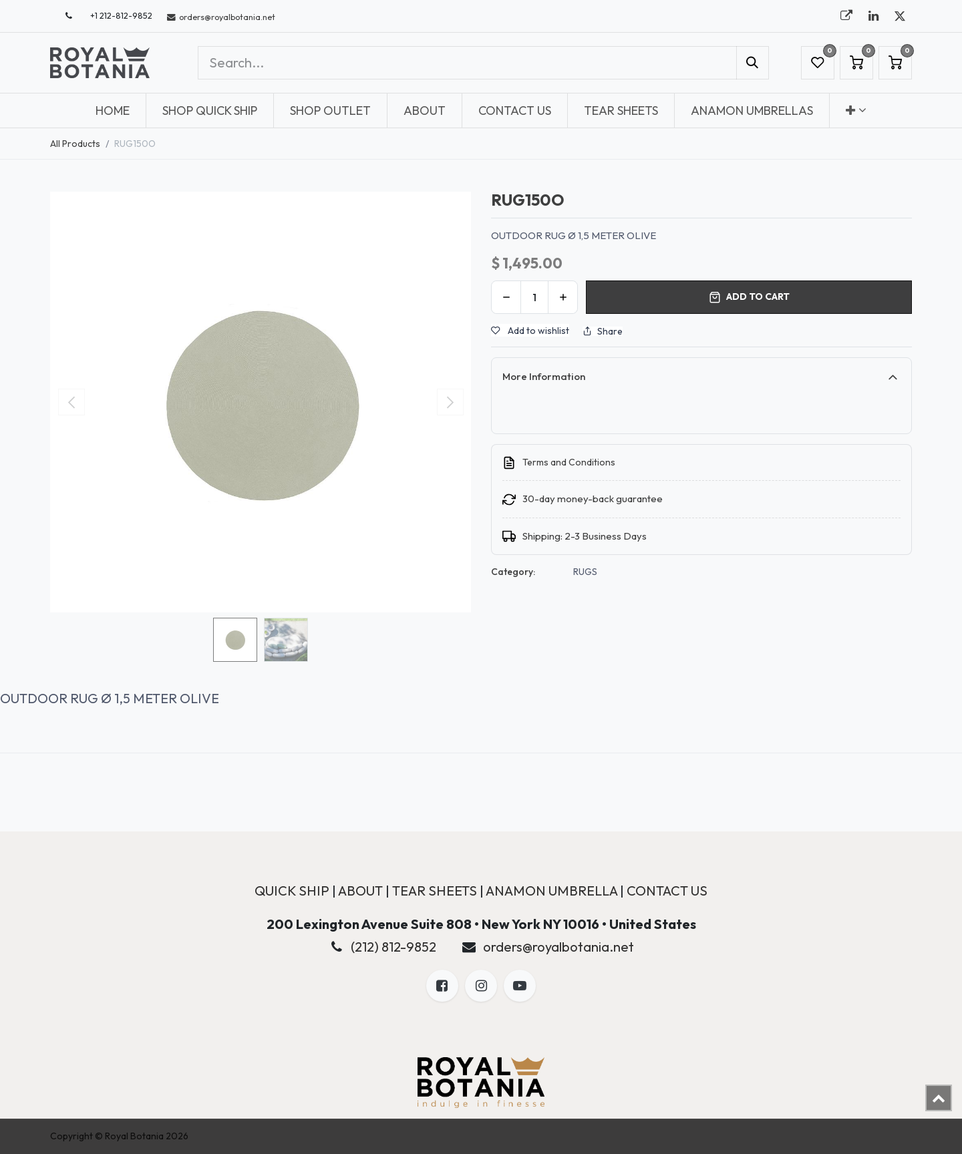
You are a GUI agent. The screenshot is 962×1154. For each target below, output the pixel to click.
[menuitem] (112, 110)
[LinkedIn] (873, 16)
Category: (513, 572)
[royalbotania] (846, 16)
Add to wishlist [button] (530, 331)
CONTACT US (667, 890)
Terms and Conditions (568, 462)
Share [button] (603, 331)
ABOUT (360, 890)
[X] (900, 16)
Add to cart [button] (749, 297)
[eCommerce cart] (856, 62)
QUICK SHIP (292, 890)
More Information (543, 376)
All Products (75, 144)
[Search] (752, 62)
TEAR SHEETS (434, 890)
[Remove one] (506, 297)
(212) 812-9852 (393, 946)
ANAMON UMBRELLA (551, 890)
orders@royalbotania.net (558, 946)
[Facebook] (442, 986)
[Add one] (562, 297)
